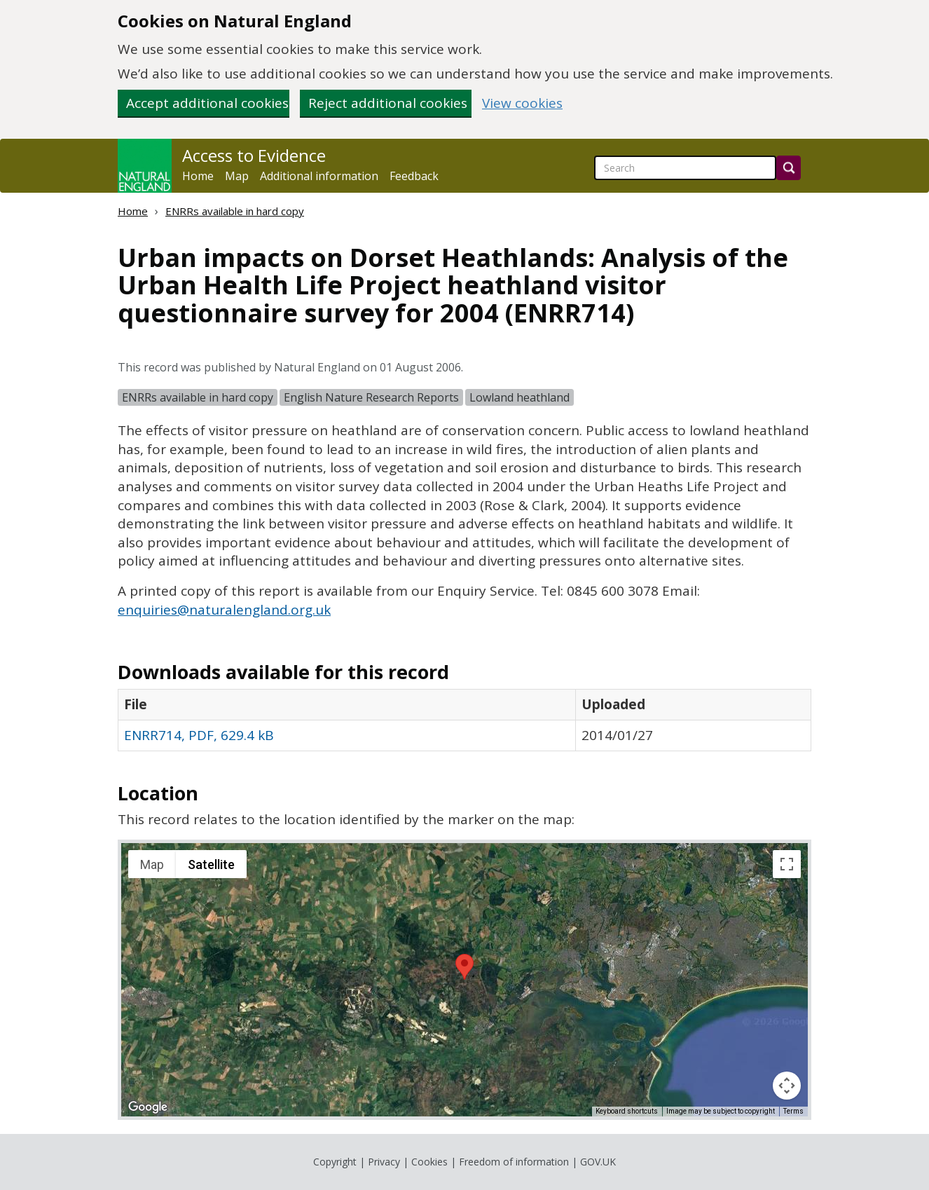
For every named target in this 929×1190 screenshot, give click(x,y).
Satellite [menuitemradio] (211, 864)
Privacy (384, 1161)
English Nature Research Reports (371, 397)
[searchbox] (685, 168)
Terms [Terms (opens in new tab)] (793, 1111)
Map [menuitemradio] (152, 864)
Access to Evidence (254, 155)
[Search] (788, 168)
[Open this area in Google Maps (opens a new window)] (148, 1107)
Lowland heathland (519, 397)
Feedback (414, 176)
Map (237, 176)
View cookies (522, 103)
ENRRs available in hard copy (234, 211)
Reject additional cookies (387, 103)
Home (198, 176)
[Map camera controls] (787, 1086)
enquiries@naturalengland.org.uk (224, 610)
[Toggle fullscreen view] (787, 864)
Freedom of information (514, 1161)
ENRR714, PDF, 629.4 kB (199, 735)
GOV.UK (598, 1161)
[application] (464, 980)
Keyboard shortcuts (627, 1111)
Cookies (429, 1161)
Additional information (319, 176)
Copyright (335, 1161)
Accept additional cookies (207, 103)
